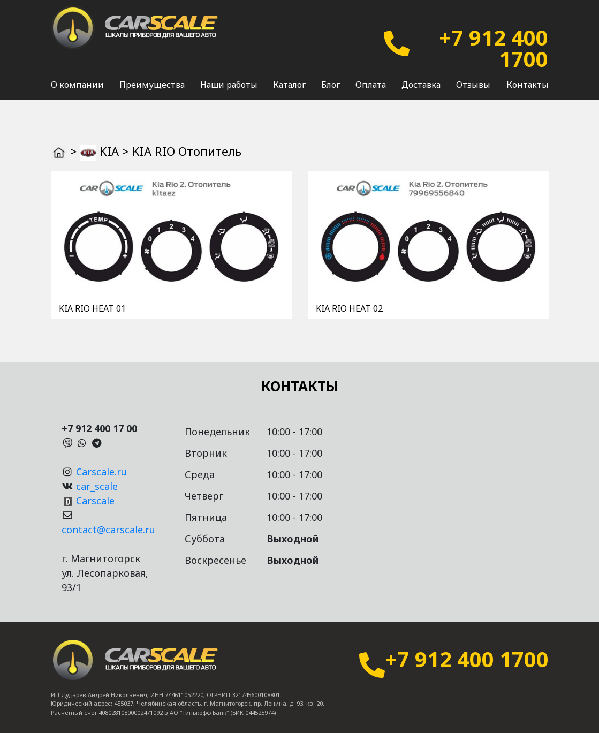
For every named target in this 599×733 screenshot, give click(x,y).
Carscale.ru (101, 471)
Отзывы (473, 84)
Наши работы (228, 84)
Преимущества (152, 84)
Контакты (527, 84)
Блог (330, 84)
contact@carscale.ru (108, 529)
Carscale (95, 500)
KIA (109, 151)
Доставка (421, 84)
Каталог (289, 84)
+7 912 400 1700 (493, 48)
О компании (77, 84)
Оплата (370, 84)
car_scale (97, 486)
